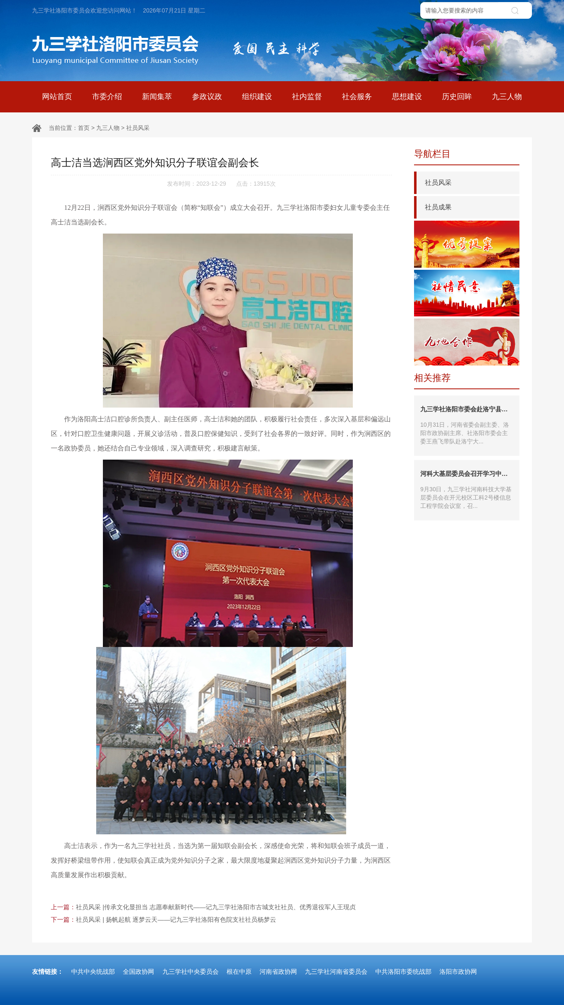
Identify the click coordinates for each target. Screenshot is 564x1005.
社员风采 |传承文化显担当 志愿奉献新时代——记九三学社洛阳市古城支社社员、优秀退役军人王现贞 (216, 906)
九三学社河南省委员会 (336, 971)
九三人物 (108, 127)
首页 (84, 127)
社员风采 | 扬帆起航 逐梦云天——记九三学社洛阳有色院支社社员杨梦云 (176, 919)
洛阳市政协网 (458, 971)
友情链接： (47, 971)
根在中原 (239, 971)
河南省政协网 (278, 971)
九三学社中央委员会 (190, 971)
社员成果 (438, 207)
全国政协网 (138, 971)
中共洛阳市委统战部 (403, 971)
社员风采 (138, 127)
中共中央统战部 (93, 971)
